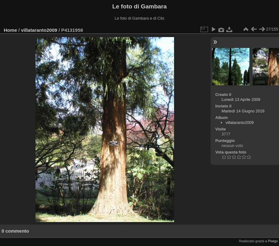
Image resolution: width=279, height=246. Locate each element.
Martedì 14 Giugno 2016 (242, 111)
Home (10, 30)
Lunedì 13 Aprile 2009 (240, 99)
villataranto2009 (39, 30)
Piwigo (273, 241)
